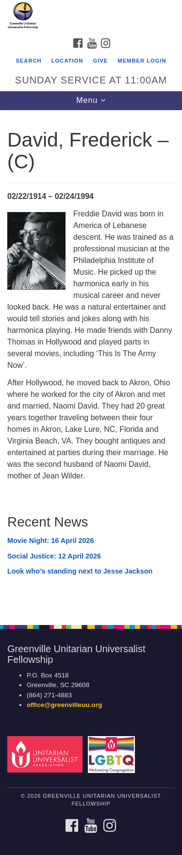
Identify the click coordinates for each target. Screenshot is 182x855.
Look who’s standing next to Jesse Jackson (79, 571)
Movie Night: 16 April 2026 (50, 540)
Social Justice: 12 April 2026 (54, 556)
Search (28, 61)
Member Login (141, 61)
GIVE (100, 61)
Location (67, 61)
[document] (91, 362)
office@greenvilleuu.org (64, 704)
